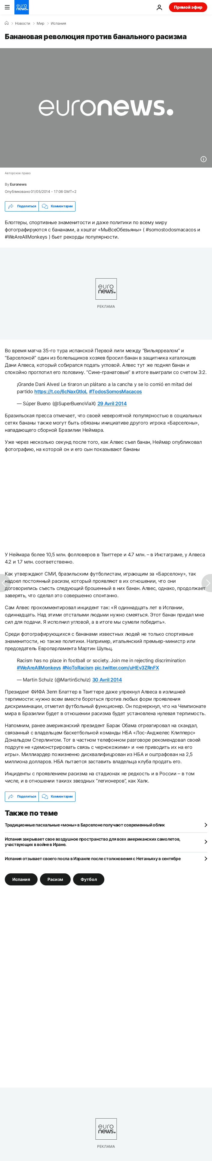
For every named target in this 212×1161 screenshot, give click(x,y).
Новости (22, 23)
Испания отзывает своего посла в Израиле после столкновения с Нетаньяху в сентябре (92, 858)
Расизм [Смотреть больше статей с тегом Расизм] (55, 879)
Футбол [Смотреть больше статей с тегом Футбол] (89, 879)
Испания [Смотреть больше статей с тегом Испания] (21, 879)
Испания (58, 23)
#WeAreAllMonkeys (39, 668)
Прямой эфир (188, 7)
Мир (40, 23)
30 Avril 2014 (107, 680)
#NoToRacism (78, 668)
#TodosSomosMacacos (115, 391)
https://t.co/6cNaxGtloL (61, 391)
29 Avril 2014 (112, 403)
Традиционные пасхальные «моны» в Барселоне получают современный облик (85, 824)
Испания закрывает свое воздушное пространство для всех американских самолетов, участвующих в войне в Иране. (92, 841)
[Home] (6, 23)
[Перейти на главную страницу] (21, 7)
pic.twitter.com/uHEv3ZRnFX (127, 668)
